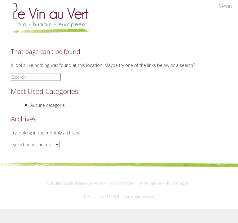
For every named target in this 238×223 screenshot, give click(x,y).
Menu (223, 6)
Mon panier (150, 183)
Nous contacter (121, 183)
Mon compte (176, 183)
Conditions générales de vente (75, 183)
